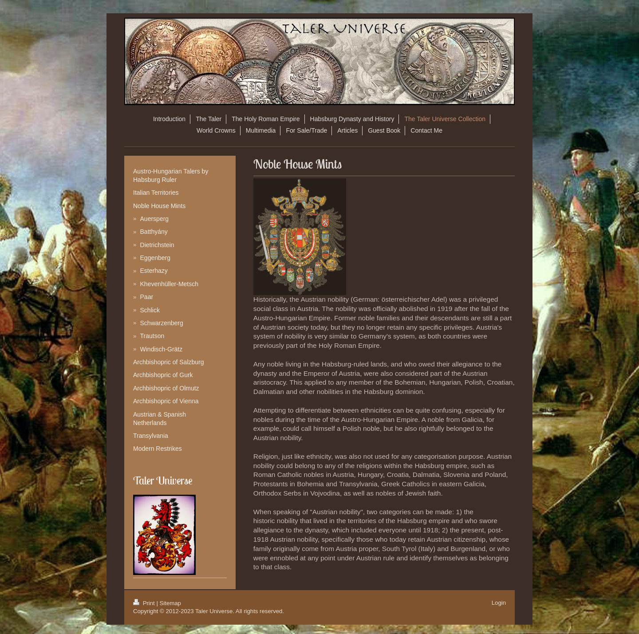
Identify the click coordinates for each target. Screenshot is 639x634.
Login (499, 602)
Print (144, 603)
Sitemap (170, 603)
